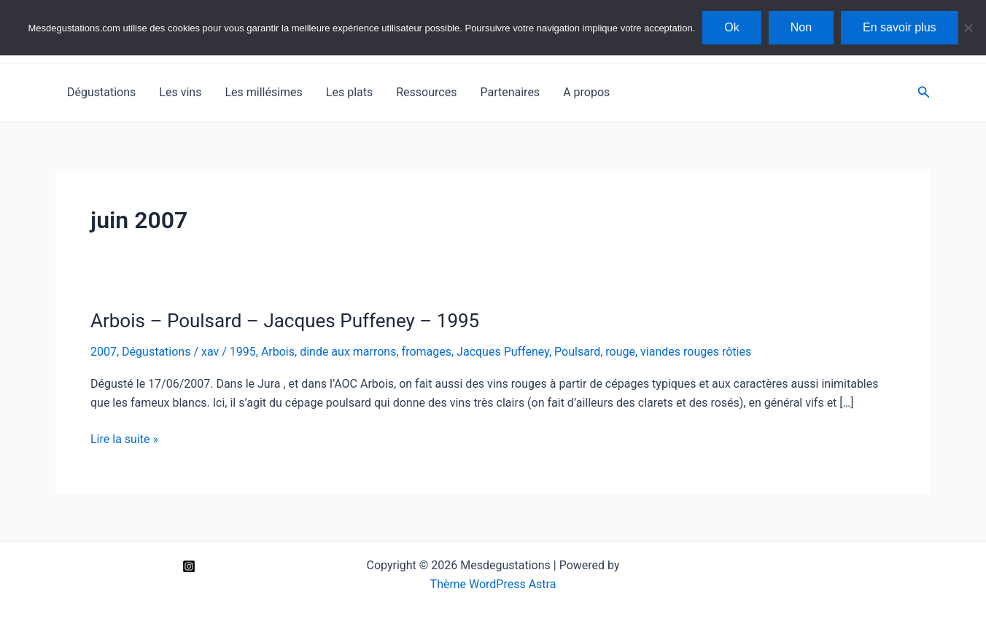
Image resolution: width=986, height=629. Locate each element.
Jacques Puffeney (503, 352)
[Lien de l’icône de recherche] (924, 92)
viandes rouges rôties (695, 352)
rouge (620, 352)
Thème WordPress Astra (493, 584)
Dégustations (101, 92)
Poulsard (577, 352)
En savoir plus (899, 27)
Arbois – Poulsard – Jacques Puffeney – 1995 (284, 321)
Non (801, 27)
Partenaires (510, 92)
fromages (426, 352)
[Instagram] (188, 566)
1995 (243, 352)
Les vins (180, 92)
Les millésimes (263, 92)
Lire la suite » (124, 439)
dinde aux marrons (348, 352)
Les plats (349, 92)
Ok (731, 27)
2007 (103, 352)
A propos (586, 92)
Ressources (426, 92)
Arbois (278, 352)
